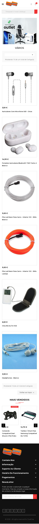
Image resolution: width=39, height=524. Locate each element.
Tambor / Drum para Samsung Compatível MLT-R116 (29, 433)
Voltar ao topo (27, 392)
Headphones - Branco (10, 378)
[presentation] (18, 503)
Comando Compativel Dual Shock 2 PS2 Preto (9, 433)
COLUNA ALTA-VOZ (9, 326)
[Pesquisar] (19, 12)
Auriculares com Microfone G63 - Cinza (17, 111)
